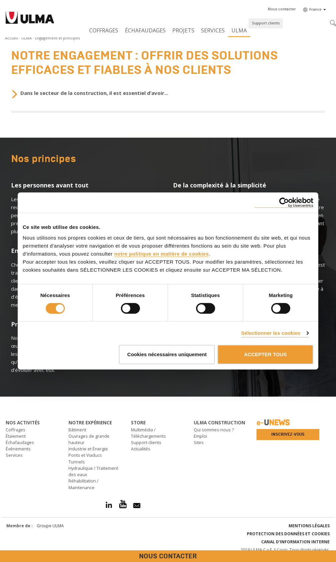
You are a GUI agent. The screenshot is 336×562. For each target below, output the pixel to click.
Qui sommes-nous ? (214, 430)
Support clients (266, 22)
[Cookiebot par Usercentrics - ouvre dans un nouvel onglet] (284, 202)
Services (213, 30)
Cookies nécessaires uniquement (167, 354)
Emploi (200, 436)
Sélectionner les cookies (270, 333)
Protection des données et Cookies (288, 534)
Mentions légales (309, 526)
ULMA (239, 30)
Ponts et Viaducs (85, 455)
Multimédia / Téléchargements (148, 433)
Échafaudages (145, 30)
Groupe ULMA (50, 526)
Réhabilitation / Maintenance (83, 484)
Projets (183, 30)
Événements (18, 449)
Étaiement (16, 436)
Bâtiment (77, 430)
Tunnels (76, 462)
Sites (199, 442)
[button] (282, 9)
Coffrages (103, 30)
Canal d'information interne (295, 542)
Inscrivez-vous (288, 434)
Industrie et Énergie (88, 449)
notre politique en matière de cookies (161, 253)
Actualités (140, 449)
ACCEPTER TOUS (265, 354)
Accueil (11, 37)
